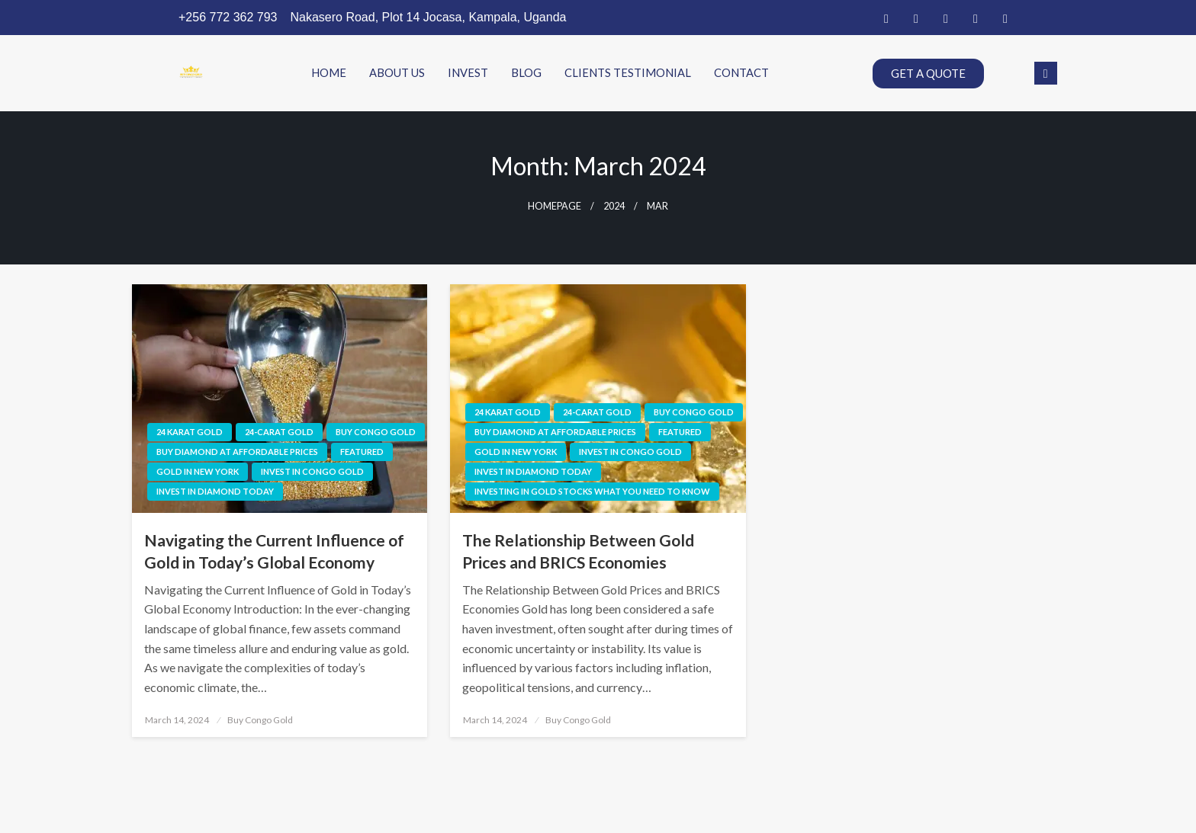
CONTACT (741, 73)
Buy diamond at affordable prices (237, 452)
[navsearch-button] (1045, 73)
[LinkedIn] (945, 17)
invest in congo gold (312, 471)
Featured (362, 452)
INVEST (468, 73)
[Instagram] (1005, 17)
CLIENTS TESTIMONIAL (627, 73)
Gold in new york (197, 471)
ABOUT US (397, 73)
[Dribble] (975, 17)
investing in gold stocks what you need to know (592, 491)
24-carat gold (279, 432)
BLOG (526, 73)
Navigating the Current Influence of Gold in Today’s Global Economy (274, 551)
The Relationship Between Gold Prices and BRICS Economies (578, 551)
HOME (328, 73)
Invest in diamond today (215, 491)
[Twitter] (916, 17)
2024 (614, 206)
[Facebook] (886, 17)
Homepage (554, 206)
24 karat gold (189, 432)
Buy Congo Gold (376, 432)
